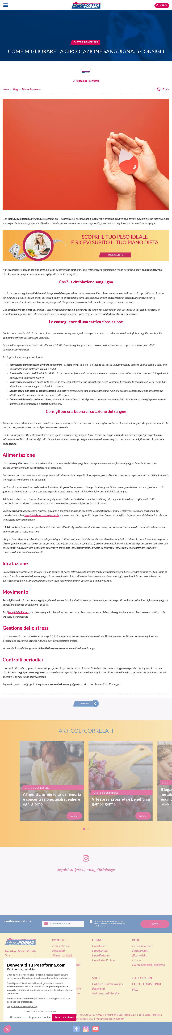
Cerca (161, 5)
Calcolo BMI (142, 978)
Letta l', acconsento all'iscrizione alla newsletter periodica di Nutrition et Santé (108, 923)
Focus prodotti (140, 950)
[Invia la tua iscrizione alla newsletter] (154, 924)
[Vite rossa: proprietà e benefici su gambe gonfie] (120, 781)
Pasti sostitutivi (61, 946)
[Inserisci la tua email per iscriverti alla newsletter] (63, 924)
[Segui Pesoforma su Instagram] (86, 1028)
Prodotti (60, 940)
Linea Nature (100, 950)
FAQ (135, 989)
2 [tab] (88, 829)
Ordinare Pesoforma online (108, 984)
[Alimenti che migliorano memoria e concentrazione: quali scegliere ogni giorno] (51, 781)
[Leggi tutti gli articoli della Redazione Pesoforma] (86, 75)
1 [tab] (84, 829)
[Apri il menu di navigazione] (5, 5)
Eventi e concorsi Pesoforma (148, 965)
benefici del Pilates (18, 612)
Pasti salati (58, 950)
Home (6, 89)
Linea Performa (101, 955)
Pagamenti (98, 988)
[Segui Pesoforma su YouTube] (95, 1028)
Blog (15, 89)
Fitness (136, 960)
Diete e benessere (31, 89)
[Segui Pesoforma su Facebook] (76, 1028)
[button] (86, 703)
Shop (96, 978)
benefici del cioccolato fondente (41, 515)
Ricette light (139, 955)
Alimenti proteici (62, 955)
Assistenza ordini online (106, 993)
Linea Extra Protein (103, 960)
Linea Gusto (99, 946)
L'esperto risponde (147, 984)
